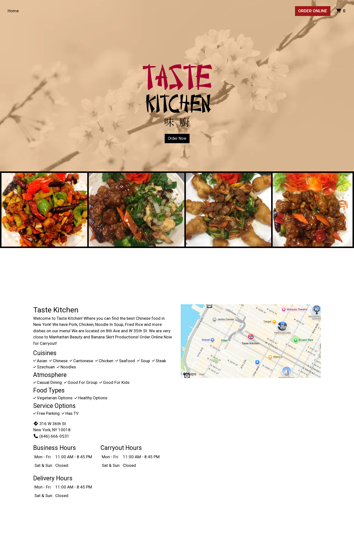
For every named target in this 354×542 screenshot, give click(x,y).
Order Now (177, 138)
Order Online (312, 10)
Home (13, 10)
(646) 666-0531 (51, 436)
